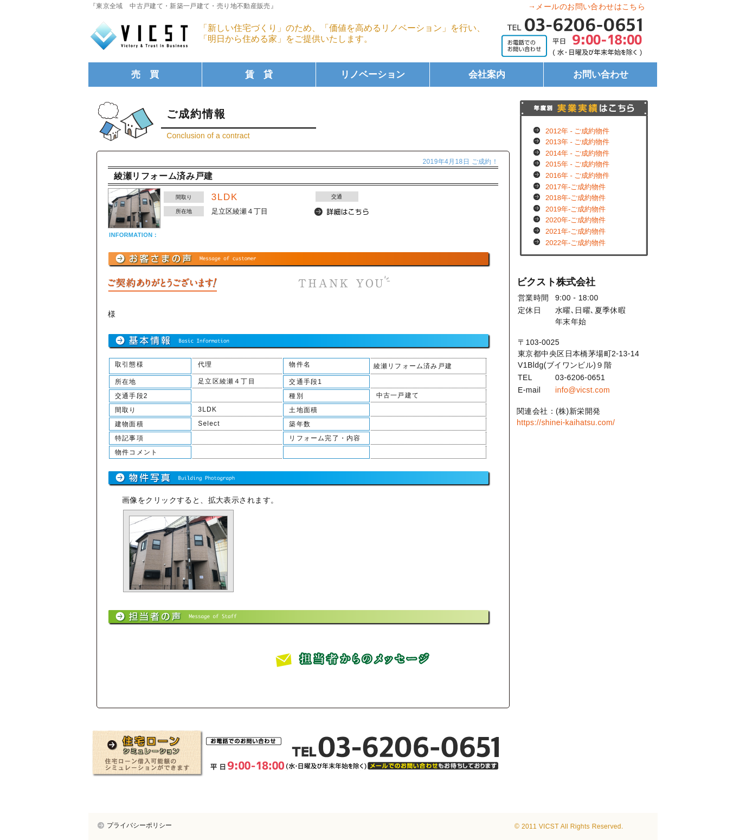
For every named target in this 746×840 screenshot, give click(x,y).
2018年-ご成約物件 (575, 198)
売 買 (145, 74)
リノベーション (372, 74)
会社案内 (486, 74)
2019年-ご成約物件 (575, 209)
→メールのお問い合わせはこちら (586, 6)
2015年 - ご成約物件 (577, 164)
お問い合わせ (600, 74)
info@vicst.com (582, 390)
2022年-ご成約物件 (575, 243)
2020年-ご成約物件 (575, 220)
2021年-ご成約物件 (575, 231)
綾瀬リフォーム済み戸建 (163, 176)
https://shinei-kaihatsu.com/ (566, 422)
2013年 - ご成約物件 (577, 142)
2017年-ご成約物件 (575, 187)
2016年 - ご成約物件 (577, 175)
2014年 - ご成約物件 (577, 153)
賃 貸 (259, 74)
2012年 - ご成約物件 (577, 131)
